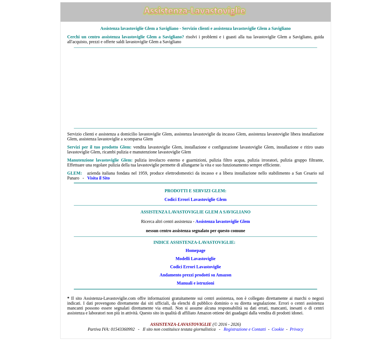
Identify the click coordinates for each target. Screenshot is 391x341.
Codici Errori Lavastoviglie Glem (196, 199)
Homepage (196, 250)
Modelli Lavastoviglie (195, 258)
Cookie (278, 329)
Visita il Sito (98, 178)
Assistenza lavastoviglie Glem (222, 221)
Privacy (296, 329)
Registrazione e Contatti (245, 329)
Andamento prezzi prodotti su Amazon (195, 275)
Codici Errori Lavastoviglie (195, 266)
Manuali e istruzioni (195, 283)
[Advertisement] (195, 88)
